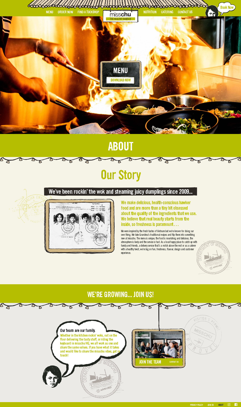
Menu (49, 12)
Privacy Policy (196, 405)
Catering (167, 12)
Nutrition (149, 12)
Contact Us (185, 12)
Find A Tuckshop (88, 12)
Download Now (120, 80)
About (220, 405)
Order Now (65, 12)
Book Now (227, 7)
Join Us (211, 405)
